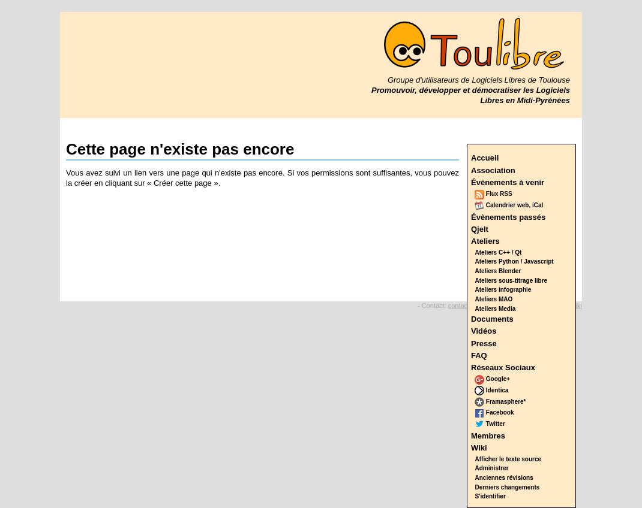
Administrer (492, 468)
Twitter (490, 424)
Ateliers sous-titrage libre (511, 280)
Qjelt (479, 229)
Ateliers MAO (494, 299)
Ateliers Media (495, 309)
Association (493, 170)
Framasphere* (500, 401)
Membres (488, 435)
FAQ (479, 355)
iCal (537, 205)
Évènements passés (508, 217)
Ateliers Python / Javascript (514, 261)
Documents (492, 319)
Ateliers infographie (503, 289)
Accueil (485, 157)
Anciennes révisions (504, 477)
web (523, 205)
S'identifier (490, 496)
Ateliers (485, 241)
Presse (484, 343)
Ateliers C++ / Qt (498, 252)
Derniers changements (507, 487)
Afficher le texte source (508, 459)
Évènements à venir (507, 182)
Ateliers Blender (498, 271)
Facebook (494, 412)
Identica (492, 390)
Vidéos (483, 330)
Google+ (492, 379)
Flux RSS (493, 193)
